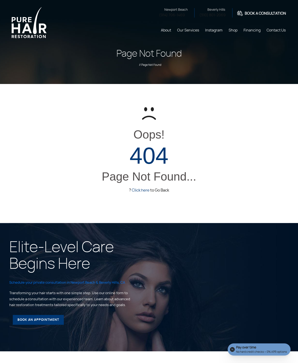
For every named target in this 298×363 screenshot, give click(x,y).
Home (152, 30)
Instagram (214, 30)
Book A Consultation (265, 13)
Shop (233, 30)
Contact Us (276, 30)
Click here (140, 190)
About (166, 30)
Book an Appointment (38, 319)
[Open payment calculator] (259, 349)
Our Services (188, 30)
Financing (252, 30)
